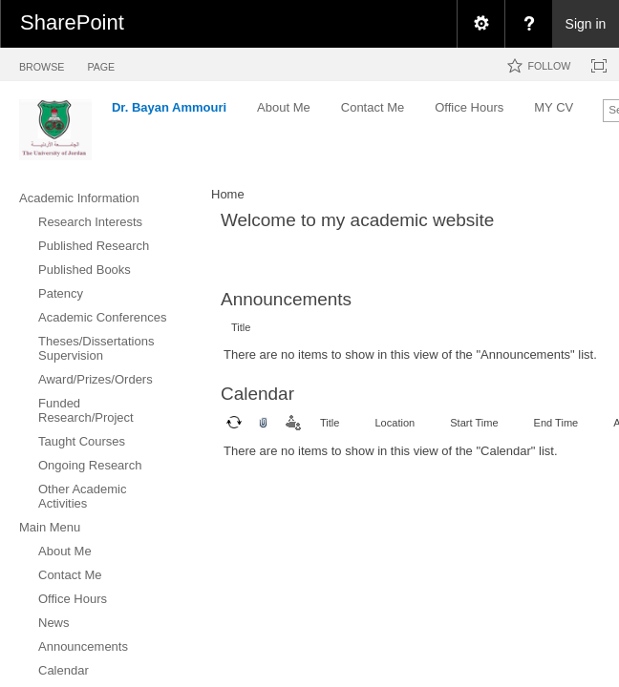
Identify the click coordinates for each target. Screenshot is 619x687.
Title (240, 327)
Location (394, 422)
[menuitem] (480, 24)
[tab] (42, 63)
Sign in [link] (586, 23)
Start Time (474, 422)
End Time (556, 422)
